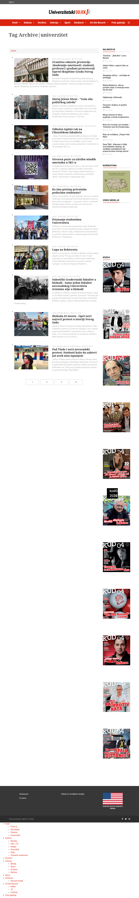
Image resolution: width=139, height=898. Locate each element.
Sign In (11, 2)
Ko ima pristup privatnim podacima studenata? (69, 191)
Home (13, 51)
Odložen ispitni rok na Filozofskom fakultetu (67, 130)
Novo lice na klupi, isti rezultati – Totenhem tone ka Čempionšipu (116, 126)
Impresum (23, 794)
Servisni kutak (17, 881)
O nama (22, 798)
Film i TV (14, 844)
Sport (67, 22)
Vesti (7, 824)
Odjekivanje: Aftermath (112, 97)
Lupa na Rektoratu (64, 249)
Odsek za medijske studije (72, 794)
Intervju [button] (54, 22)
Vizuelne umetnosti (19, 855)
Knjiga (13, 846)
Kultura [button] (28, 22)
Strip (13, 852)
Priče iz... (15, 826)
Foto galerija (118, 22)
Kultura (8, 838)
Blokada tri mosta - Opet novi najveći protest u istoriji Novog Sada (73, 319)
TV (12, 889)
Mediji (13, 864)
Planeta (14, 832)
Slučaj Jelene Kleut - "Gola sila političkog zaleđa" (72, 100)
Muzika (14, 841)
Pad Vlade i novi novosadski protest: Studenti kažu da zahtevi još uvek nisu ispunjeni (74, 352)
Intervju (8, 861)
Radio (13, 886)
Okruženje (15, 829)
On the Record (11, 884)
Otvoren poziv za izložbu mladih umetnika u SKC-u (74, 160)
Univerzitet (15, 835)
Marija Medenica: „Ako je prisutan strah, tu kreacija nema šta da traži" (116, 87)
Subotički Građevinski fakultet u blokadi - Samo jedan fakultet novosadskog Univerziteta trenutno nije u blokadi (74, 284)
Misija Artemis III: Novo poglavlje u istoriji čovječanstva (116, 116)
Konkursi (9, 878)
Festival (14, 892)
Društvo (42, 22)
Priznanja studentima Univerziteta (66, 221)
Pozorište (15, 849)
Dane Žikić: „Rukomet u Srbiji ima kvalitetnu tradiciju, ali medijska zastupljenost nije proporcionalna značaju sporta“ (116, 147)
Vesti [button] (15, 22)
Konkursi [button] (79, 22)
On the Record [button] (98, 22)
